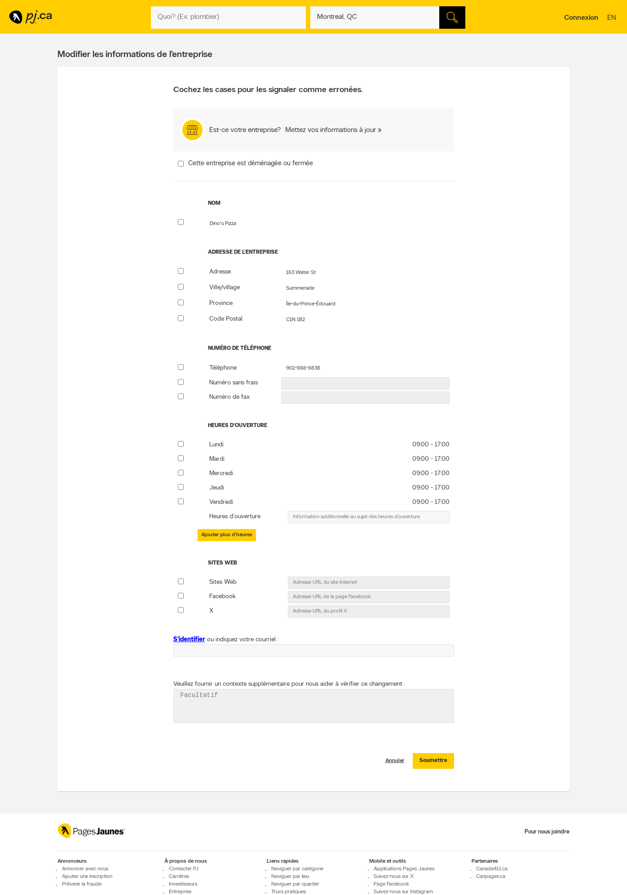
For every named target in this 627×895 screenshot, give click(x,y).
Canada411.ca (492, 874)
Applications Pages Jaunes (404, 874)
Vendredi (221, 502)
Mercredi (221, 473)
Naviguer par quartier (295, 889)
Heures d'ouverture (235, 516)
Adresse (220, 272)
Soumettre (433, 766)
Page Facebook (391, 889)
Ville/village (224, 287)
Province (221, 303)
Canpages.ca (490, 882)
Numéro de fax (229, 397)
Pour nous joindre (547, 837)
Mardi (217, 459)
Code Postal (226, 319)
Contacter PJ (184, 874)
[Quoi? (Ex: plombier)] (228, 17)
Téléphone (223, 368)
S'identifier (189, 639)
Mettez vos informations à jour (330, 130)
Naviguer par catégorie (297, 874)
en (612, 18)
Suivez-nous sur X (394, 882)
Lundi (216, 444)
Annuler (394, 766)
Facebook (222, 596)
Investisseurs (183, 889)
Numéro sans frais (233, 382)
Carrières (179, 882)
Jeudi (216, 488)
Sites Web (223, 582)
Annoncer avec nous (85, 874)
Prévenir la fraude (82, 889)
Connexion (581, 18)
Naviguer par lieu (290, 882)
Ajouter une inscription (87, 882)
